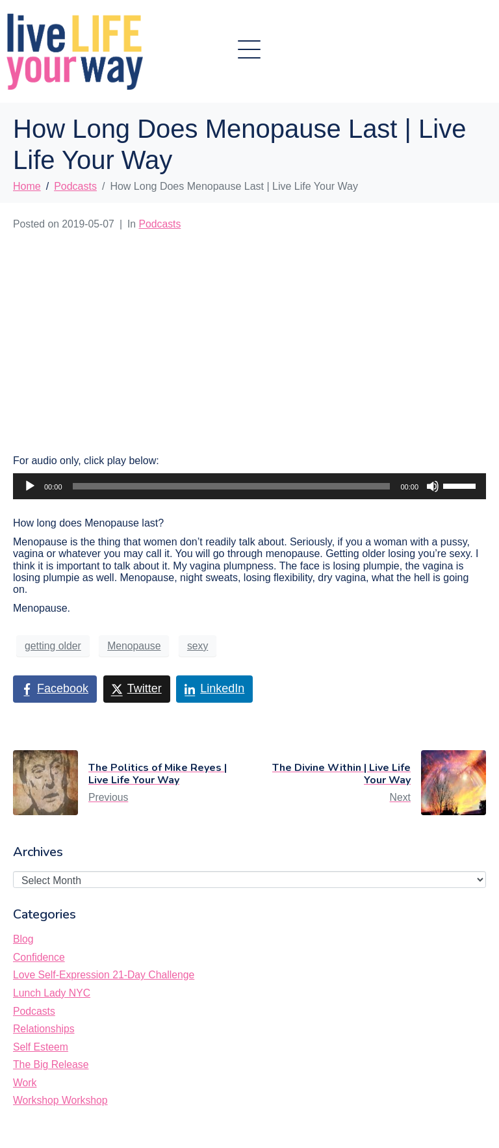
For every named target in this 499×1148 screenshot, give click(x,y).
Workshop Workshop (60, 1100)
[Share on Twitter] (136, 689)
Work (24, 1082)
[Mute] (432, 486)
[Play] (29, 486)
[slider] (231, 486)
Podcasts (160, 223)
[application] (249, 486)
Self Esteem (40, 1046)
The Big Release (50, 1064)
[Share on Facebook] (55, 689)
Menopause (133, 645)
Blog (23, 939)
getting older (53, 645)
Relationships (44, 1028)
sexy (197, 645)
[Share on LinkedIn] (214, 689)
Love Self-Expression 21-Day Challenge (103, 974)
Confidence (39, 957)
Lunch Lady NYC (51, 992)
